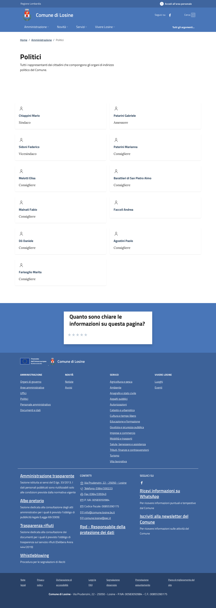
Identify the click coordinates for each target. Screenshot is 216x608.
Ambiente (115, 387)
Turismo (114, 455)
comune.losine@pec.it (95, 518)
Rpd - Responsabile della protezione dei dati (102, 529)
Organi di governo (30, 382)
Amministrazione (41, 40)
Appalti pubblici (119, 399)
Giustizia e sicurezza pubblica (127, 427)
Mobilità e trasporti (121, 438)
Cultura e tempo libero (123, 416)
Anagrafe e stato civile (123, 393)
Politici (24, 399)
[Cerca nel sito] (191, 15)
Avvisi (68, 387)
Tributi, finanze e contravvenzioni (129, 450)
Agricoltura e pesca (121, 382)
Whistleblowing (34, 555)
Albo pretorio (32, 500)
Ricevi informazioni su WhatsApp (160, 493)
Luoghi (159, 382)
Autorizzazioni (118, 404)
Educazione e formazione (125, 421)
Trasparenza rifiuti (37, 525)
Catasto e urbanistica (122, 410)
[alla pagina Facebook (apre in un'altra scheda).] (164, 14)
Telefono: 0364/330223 (96, 488)
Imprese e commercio (122, 433)
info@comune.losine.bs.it (97, 512)
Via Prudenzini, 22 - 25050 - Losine (108, 482)
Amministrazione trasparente (47, 475)
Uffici (23, 393)
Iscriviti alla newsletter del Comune (164, 519)
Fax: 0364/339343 (93, 494)
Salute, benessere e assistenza (128, 444)
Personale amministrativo (35, 404)
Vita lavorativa (118, 461)
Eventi (158, 387)
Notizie (69, 382)
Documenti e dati (30, 410)
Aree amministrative (32, 387)
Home (23, 40)
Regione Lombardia (31, 3)
